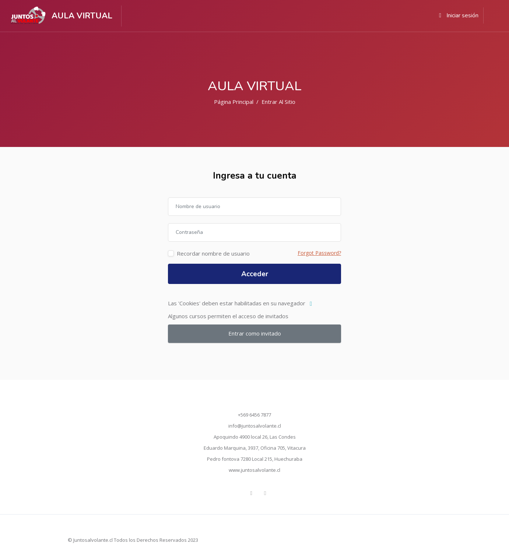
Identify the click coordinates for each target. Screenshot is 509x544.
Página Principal (233, 101)
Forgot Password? (319, 252)
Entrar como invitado (254, 333)
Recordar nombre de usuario (213, 253)
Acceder (254, 274)
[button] (312, 304)
